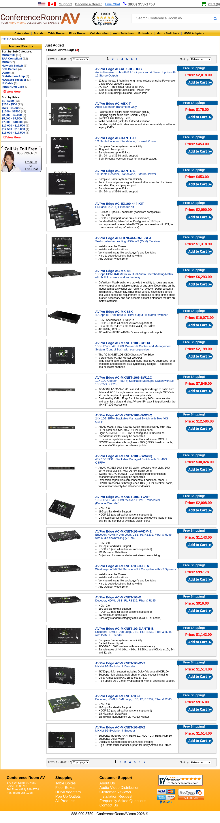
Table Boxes (56, 33)
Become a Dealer (88, 4)
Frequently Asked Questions (123, 801)
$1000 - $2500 (14, 111)
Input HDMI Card (15, 86)
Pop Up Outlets (68, 796)
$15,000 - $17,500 (15, 132)
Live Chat (112, 4)
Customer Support (116, 778)
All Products (65, 801)
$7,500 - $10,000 (15, 122)
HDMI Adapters (194, 33)
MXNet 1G (11, 55)
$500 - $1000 (13, 108)
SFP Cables (12, 69)
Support (65, 4)
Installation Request (116, 796)
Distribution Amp (15, 76)
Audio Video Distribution (119, 788)
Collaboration (99, 33)
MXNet (8, 62)
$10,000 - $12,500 (15, 125)
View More (12, 91)
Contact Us (109, 805)
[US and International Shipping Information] (47, 4)
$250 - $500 (12, 104)
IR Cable (10, 83)
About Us (107, 783)
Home (5, 38)
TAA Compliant (15, 58)
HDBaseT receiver (16, 79)
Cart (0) (214, 4)
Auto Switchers (123, 33)
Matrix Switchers (168, 33)
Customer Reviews (115, 792)
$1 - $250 (11, 100)
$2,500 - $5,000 (14, 115)
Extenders (145, 33)
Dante (8, 72)
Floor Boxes (77, 33)
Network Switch (14, 65)
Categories (22, 33)
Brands (39, 33)
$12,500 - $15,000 (15, 129)
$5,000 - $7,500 (14, 118)
